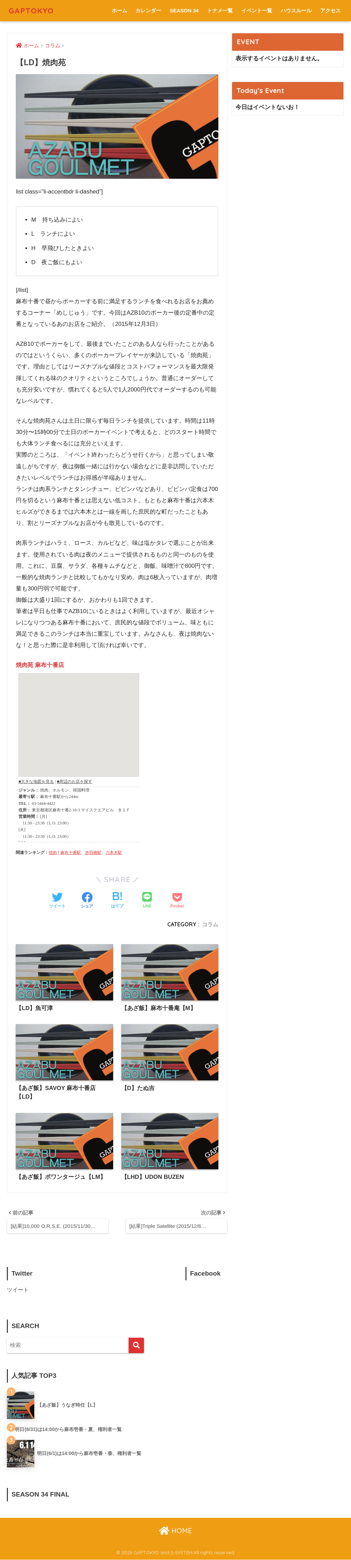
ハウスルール (296, 10)
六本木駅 (114, 852)
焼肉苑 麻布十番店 (40, 665)
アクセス (330, 10)
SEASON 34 (184, 10)
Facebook (205, 1273)
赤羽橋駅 (93, 852)
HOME (175, 1531)
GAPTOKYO (32, 10)
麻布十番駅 (70, 852)
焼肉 (53, 852)
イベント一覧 (256, 10)
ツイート (18, 1290)
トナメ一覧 (220, 10)
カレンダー (148, 10)
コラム (210, 924)
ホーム (119, 10)
